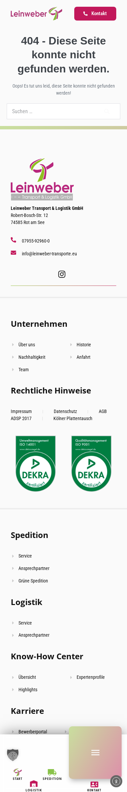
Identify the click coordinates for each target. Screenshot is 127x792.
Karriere (27, 710)
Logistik (26, 601)
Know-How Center (47, 656)
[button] (13, 755)
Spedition (29, 534)
